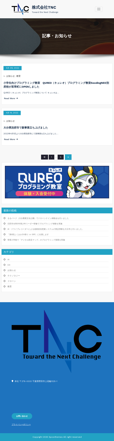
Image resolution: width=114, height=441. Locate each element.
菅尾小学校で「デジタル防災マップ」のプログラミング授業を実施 (36, 240)
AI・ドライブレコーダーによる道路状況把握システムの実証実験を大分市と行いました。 (45, 229)
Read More (11, 98)
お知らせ (10, 76)
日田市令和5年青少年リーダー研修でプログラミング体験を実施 (34, 224)
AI (8, 259)
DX (8, 265)
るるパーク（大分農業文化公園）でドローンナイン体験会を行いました (38, 218)
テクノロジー (13, 275)
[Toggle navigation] (99, 9)
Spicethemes (56, 437)
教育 (18, 76)
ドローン (11, 281)
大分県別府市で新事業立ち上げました (25, 127)
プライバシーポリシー (21, 424)
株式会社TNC (44, 7)
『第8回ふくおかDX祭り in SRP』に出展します (28, 234)
